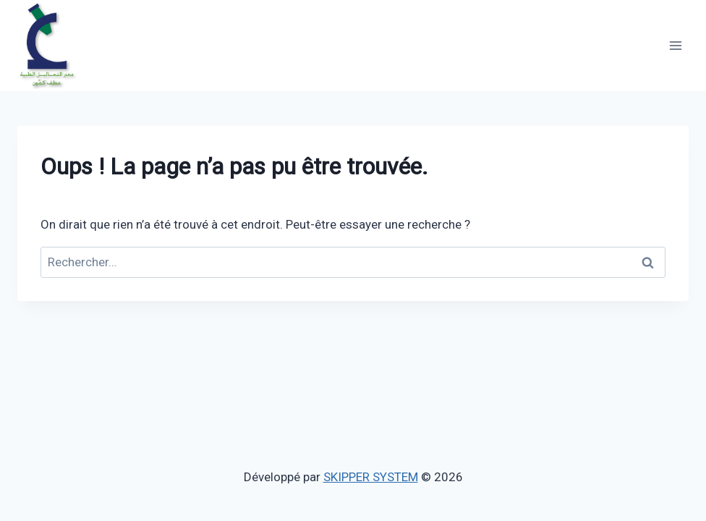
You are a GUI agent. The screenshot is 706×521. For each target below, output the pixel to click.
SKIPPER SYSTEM (370, 477)
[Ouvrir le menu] (675, 45)
